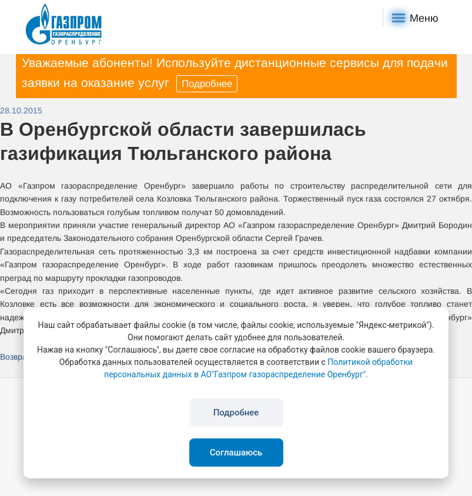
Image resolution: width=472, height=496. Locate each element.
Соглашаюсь (236, 452)
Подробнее (207, 83)
